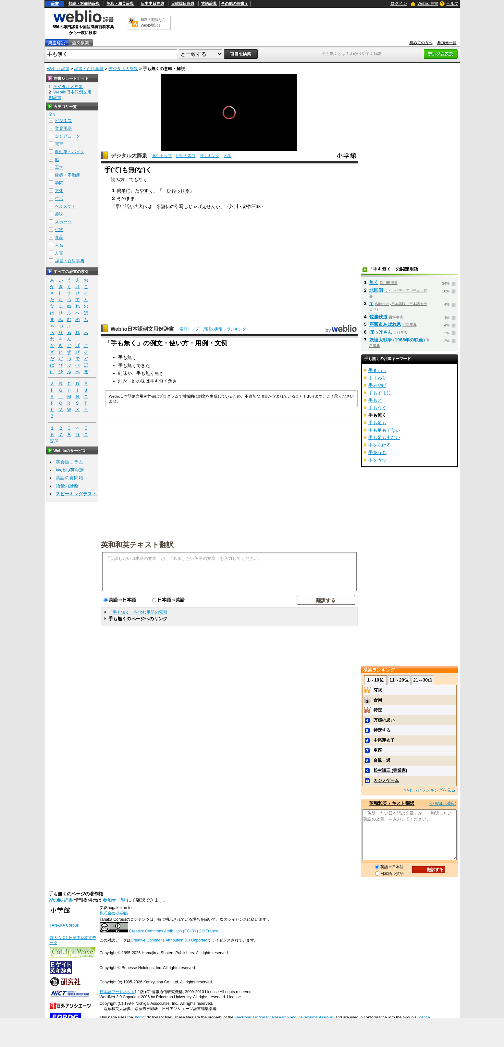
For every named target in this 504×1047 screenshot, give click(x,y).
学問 (59, 182)
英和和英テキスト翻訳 (137, 544)
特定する (382, 730)
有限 (378, 689)
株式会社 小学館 (114, 913)
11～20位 (399, 680)
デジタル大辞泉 (123, 68)
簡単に (123, 190)
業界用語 (63, 128)
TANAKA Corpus (64, 925)
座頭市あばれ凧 (385, 324)
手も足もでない (384, 430)
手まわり (377, 377)
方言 (59, 253)
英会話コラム (69, 461)
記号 (54, 441)
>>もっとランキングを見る (429, 790)
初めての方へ (421, 43)
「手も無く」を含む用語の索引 (137, 612)
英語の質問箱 (69, 477)
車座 (378, 750)
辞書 (55, 3)
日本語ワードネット (117, 992)
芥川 (233, 206)
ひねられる (178, 190)
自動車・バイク (69, 151)
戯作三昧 (252, 206)
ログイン (398, 3)
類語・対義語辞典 (84, 3)
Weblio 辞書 (427, 3)
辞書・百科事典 (89, 68)
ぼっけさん (380, 332)
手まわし (377, 370)
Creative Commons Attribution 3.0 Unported (169, 940)
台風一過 (382, 760)
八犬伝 (140, 206)
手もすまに (379, 392)
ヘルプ (452, 3)
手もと (375, 400)
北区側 (376, 290)
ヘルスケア (65, 206)
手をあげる (379, 445)
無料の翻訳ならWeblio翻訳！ (153, 23)
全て (52, 114)
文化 (59, 190)
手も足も (377, 422)
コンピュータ (67, 136)
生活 (59, 198)
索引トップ (162, 156)
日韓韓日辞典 (182, 3)
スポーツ (63, 221)
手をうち (377, 452)
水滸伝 (163, 206)
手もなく (377, 407)
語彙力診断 (67, 485)
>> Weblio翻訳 (442, 803)
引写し (181, 206)
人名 (59, 245)
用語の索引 (185, 156)
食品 (59, 237)
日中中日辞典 (152, 3)
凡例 (227, 156)
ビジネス (63, 120)
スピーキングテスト (76, 493)
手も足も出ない (384, 437)
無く (373, 282)
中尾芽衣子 (384, 740)
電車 (59, 144)
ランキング (209, 156)
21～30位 (422, 680)
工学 (59, 167)
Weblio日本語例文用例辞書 (142, 329)
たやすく (144, 190)
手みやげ (377, 385)
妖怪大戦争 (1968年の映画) (397, 339)
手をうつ (377, 459)
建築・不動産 (67, 175)
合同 (378, 699)
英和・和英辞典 (120, 3)
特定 (378, 710)
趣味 (59, 214)
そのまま (126, 198)
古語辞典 (209, 3)
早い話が (125, 206)
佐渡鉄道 (378, 316)
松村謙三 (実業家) (390, 770)
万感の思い (384, 720)
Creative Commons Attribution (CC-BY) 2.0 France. (174, 931)
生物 (59, 229)
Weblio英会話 (70, 470)
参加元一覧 (447, 43)
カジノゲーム (386, 780)
